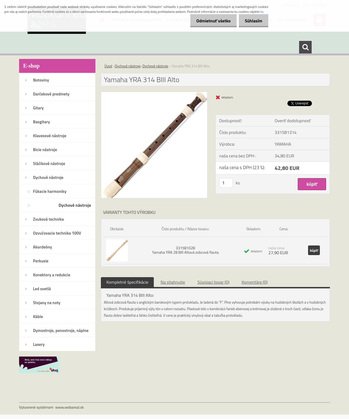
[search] (305, 47)
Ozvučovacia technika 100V (57, 233)
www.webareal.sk (69, 407)
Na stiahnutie (173, 282)
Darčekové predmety (51, 94)
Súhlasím (252, 20)
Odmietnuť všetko (211, 20)
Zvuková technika (48, 219)
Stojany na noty (47, 303)
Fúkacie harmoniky (49, 191)
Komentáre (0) (254, 282)
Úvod (108, 66)
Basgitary (41, 122)
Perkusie (41, 261)
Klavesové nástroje (49, 136)
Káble (38, 316)
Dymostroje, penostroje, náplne (61, 330)
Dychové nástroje (48, 177)
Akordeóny (42, 247)
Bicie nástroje (45, 149)
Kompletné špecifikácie (127, 282)
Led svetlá (42, 289)
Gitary (38, 108)
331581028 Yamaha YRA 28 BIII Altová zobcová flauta (185, 250)
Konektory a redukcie (51, 275)
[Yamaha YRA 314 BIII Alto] (154, 94)
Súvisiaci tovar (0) (213, 282)
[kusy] (226, 183)
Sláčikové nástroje (49, 163)
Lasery (39, 344)
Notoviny (41, 80)
